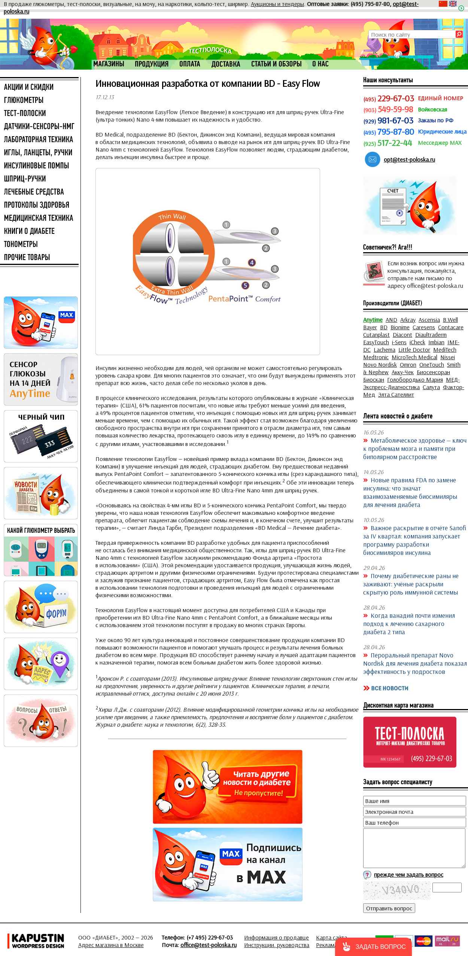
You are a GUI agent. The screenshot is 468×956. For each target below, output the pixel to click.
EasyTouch (376, 342)
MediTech (444, 349)
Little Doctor (414, 349)
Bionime (400, 327)
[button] (373, 947)
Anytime (373, 319)
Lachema (384, 349)
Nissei (447, 357)
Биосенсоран (433, 372)
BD (384, 327)
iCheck (417, 342)
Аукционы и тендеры (277, 3)
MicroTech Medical (414, 357)
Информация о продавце (276, 937)
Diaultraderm (431, 334)
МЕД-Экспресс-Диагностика (411, 383)
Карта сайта (331, 937)
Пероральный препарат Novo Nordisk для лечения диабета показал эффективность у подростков (415, 663)
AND (391, 319)
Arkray (408, 319)
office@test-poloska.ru (208, 945)
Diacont (402, 334)
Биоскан (373, 379)
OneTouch (431, 364)
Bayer (370, 327)
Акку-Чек (403, 372)
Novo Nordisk (380, 364)
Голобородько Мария (415, 379)
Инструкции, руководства (276, 945)
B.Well (450, 319)
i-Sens (399, 342)
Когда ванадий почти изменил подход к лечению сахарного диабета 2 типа (409, 623)
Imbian (436, 342)
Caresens (424, 327)
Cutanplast (376, 334)
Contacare (451, 327)
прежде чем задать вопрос (408, 874)
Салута (431, 387)
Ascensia (429, 319)
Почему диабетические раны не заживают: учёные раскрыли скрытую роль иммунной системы (411, 583)
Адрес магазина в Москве (111, 945)
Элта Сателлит (396, 394)
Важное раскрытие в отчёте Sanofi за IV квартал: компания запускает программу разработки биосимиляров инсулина (414, 539)
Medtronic (376, 357)
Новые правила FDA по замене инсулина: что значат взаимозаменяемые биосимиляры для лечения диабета (410, 492)
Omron (408, 364)
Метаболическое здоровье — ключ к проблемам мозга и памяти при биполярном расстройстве (415, 448)
